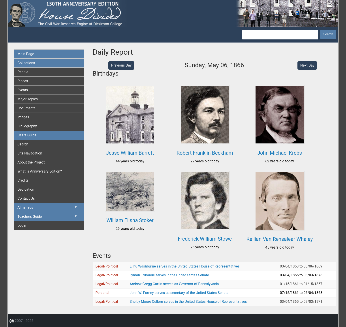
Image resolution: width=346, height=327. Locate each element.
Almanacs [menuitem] (48, 208)
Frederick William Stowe (205, 239)
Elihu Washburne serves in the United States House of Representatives (185, 266)
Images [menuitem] (23, 117)
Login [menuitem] (21, 225)
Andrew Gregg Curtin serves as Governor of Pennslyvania (174, 284)
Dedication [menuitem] (25, 189)
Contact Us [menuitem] (26, 198)
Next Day (307, 65)
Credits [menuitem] (23, 180)
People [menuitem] (22, 72)
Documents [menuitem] (26, 108)
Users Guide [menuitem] (26, 135)
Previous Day (121, 65)
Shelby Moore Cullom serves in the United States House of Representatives (188, 301)
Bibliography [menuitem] (27, 126)
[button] (130, 143)
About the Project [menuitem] (31, 162)
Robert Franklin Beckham (205, 153)
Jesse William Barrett (130, 153)
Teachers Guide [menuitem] (48, 217)
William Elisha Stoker (130, 220)
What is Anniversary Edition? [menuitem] (39, 171)
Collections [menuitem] (26, 63)
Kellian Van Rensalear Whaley (279, 239)
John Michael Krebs (279, 153)
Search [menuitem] (22, 144)
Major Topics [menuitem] (27, 99)
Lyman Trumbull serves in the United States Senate (169, 275)
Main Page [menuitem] (25, 54)
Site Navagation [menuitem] (29, 153)
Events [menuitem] (22, 90)
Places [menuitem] (22, 81)
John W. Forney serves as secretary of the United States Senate (179, 293)
